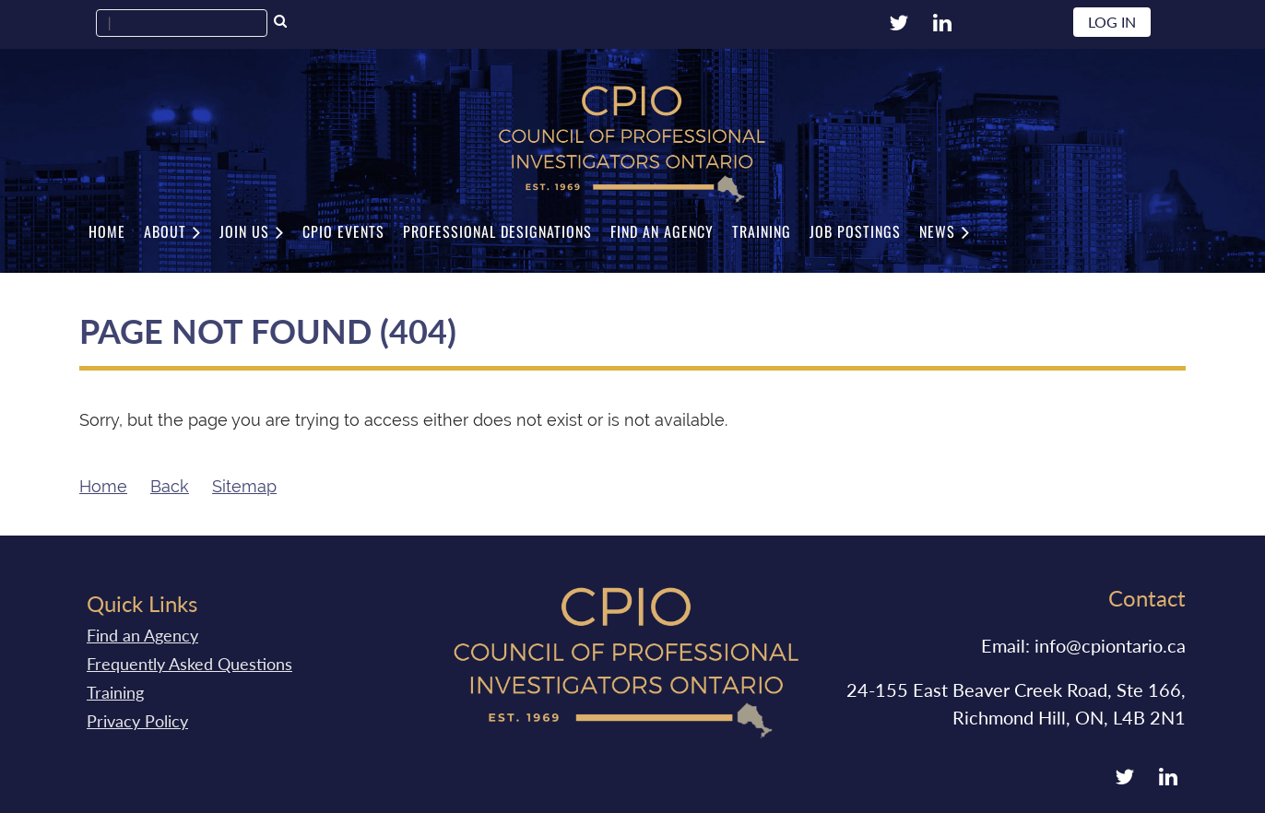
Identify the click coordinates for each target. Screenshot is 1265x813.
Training (115, 692)
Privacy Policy (137, 721)
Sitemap (244, 486)
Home (103, 486)
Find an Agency (142, 635)
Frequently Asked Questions (189, 664)
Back (169, 486)
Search (280, 23)
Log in (1112, 21)
